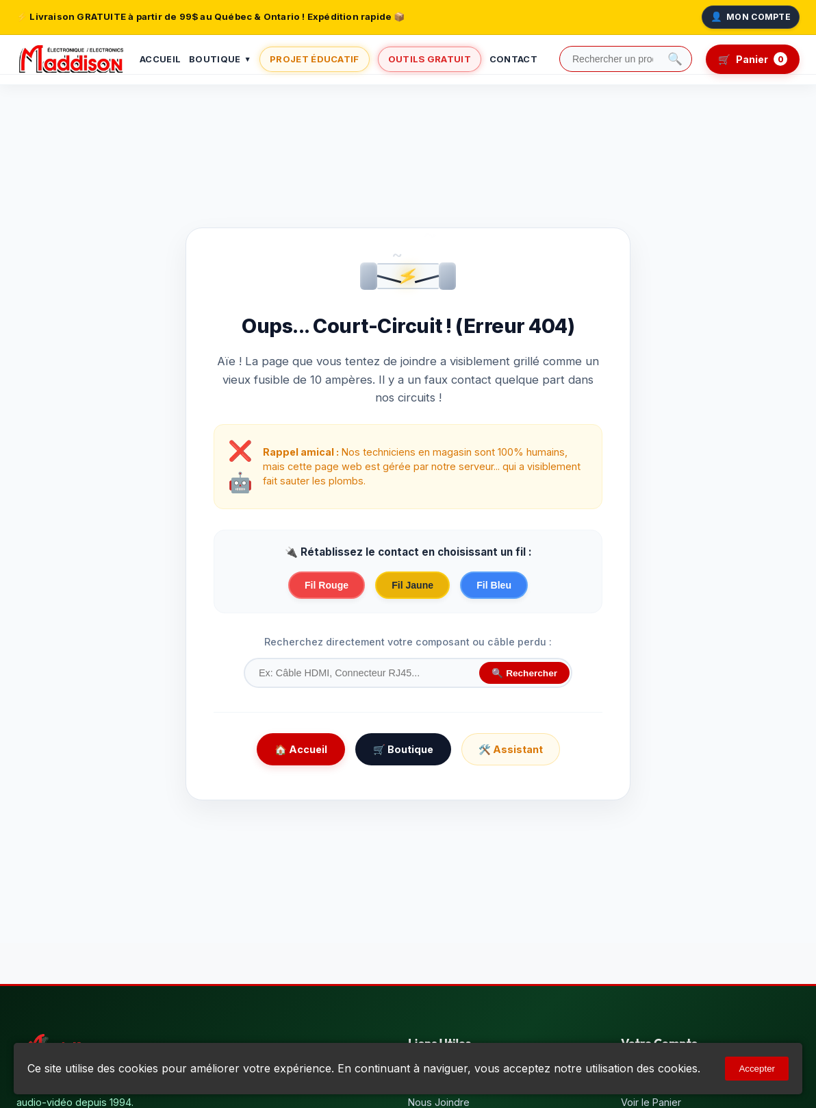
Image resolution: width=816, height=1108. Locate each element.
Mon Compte (751, 17)
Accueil (160, 59)
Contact (513, 59)
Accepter (757, 1068)
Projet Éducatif (314, 58)
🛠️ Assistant (511, 749)
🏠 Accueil (301, 749)
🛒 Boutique (403, 749)
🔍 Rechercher (524, 673)
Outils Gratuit (429, 58)
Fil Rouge (326, 585)
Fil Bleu (493, 585)
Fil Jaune (412, 585)
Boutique (220, 60)
